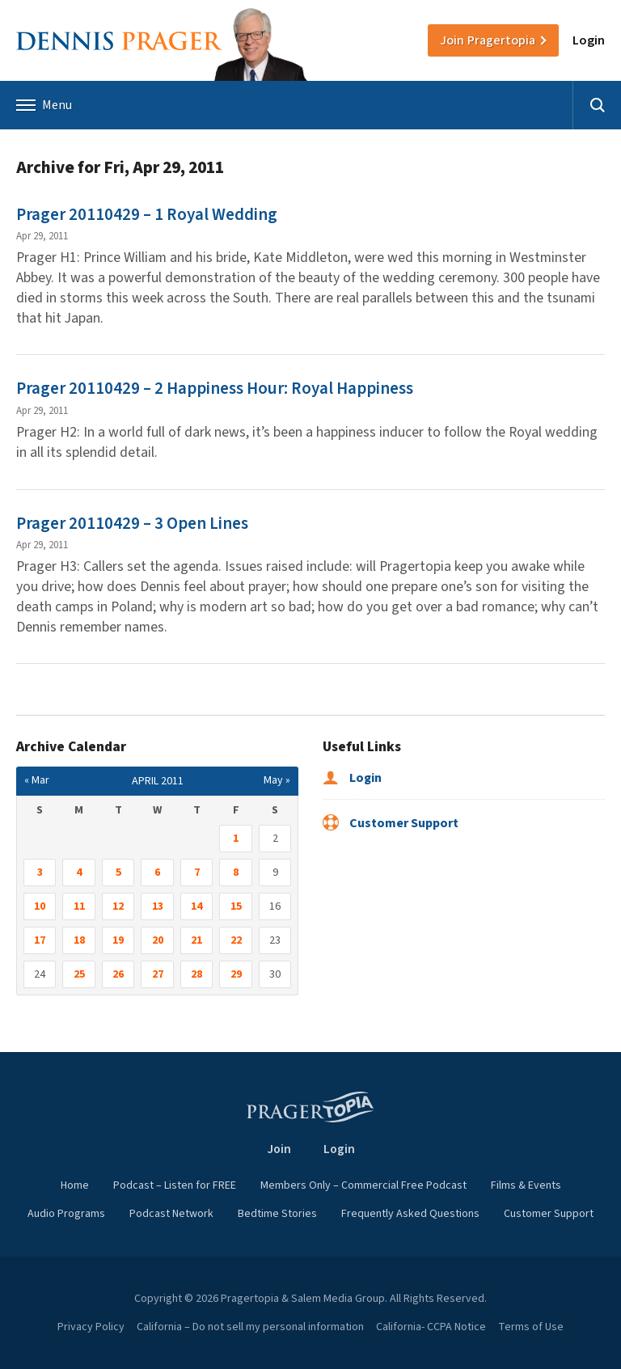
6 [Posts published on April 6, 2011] (157, 872)
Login (588, 40)
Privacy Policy (91, 1327)
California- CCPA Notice (431, 1327)
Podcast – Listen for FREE (174, 1185)
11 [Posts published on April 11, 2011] (79, 906)
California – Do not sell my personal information (250, 1327)
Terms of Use (531, 1327)
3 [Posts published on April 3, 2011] (40, 872)
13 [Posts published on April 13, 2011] (157, 906)
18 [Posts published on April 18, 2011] (79, 940)
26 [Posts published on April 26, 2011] (118, 974)
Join (487, 40)
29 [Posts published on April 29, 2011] (236, 974)
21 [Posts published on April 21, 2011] (196, 940)
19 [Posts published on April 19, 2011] (118, 940)
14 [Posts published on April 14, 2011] (196, 906)
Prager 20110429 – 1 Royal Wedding (146, 214)
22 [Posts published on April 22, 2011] (236, 940)
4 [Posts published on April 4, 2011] (79, 872)
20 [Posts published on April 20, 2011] (157, 940)
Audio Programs (66, 1214)
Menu (44, 105)
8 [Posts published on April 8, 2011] (236, 872)
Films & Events (526, 1185)
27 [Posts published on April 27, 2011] (157, 974)
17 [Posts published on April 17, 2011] (39, 940)
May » (277, 780)
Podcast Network (171, 1214)
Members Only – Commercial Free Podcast (363, 1185)
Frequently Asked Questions (410, 1214)
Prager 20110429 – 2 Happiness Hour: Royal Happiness (214, 388)
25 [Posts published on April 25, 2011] (79, 974)
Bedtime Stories (277, 1214)
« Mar (36, 780)
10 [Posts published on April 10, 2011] (39, 906)
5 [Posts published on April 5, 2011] (118, 872)
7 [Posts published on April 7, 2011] (197, 872)
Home (75, 1185)
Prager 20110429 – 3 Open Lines (132, 523)
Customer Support (390, 823)
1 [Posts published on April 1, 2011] (236, 838)
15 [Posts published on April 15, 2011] (236, 906)
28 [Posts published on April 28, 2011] (196, 974)
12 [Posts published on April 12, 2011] (118, 906)
